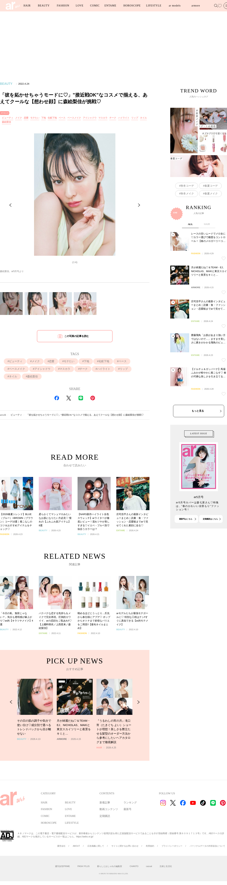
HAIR (27, 5)
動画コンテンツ (109, 809)
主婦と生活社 (165, 866)
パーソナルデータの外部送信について (207, 846)
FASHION (63, 5)
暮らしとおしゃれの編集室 (109, 866)
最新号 (127, 809)
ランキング (130, 802)
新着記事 (105, 802)
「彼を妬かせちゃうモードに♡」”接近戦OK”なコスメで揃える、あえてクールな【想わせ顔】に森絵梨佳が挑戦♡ (85, 415)
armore (195, 5)
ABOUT (76, 846)
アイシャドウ (89, 117)
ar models (175, 5)
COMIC (95, 5)
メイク (18, 117)
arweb (3, 415)
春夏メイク (211, 214)
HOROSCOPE (132, 5)
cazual (149, 866)
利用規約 (150, 846)
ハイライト (123, 117)
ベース (62, 117)
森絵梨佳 (6, 122)
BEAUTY (44, 5)
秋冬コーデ (187, 206)
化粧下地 (52, 117)
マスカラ (102, 117)
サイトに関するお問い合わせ (124, 846)
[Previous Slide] (10, 205)
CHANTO (134, 866)
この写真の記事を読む (76, 336)
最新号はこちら (185, 539)
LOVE (79, 5)
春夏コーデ (211, 206)
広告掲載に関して (95, 846)
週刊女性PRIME (62, 866)
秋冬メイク (187, 214)
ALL (190, 265)
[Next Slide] (139, 205)
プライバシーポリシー (172, 846)
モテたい (34, 117)
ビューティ (7, 117)
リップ (134, 117)
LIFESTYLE (153, 5)
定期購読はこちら (210, 539)
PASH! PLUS (83, 866)
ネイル (143, 117)
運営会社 (61, 846)
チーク (112, 117)
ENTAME (110, 5)
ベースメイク (74, 117)
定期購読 (105, 816)
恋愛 (26, 117)
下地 (43, 117)
